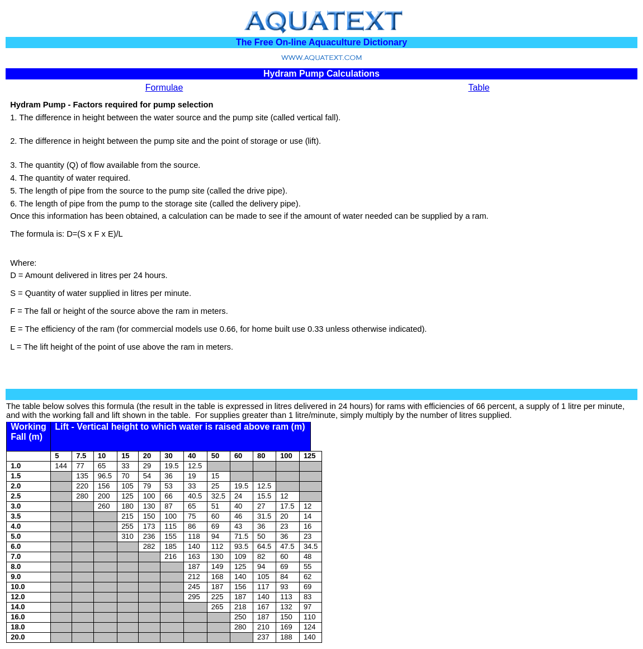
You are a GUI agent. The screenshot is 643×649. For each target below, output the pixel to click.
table (31, 406)
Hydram (25, 104)
